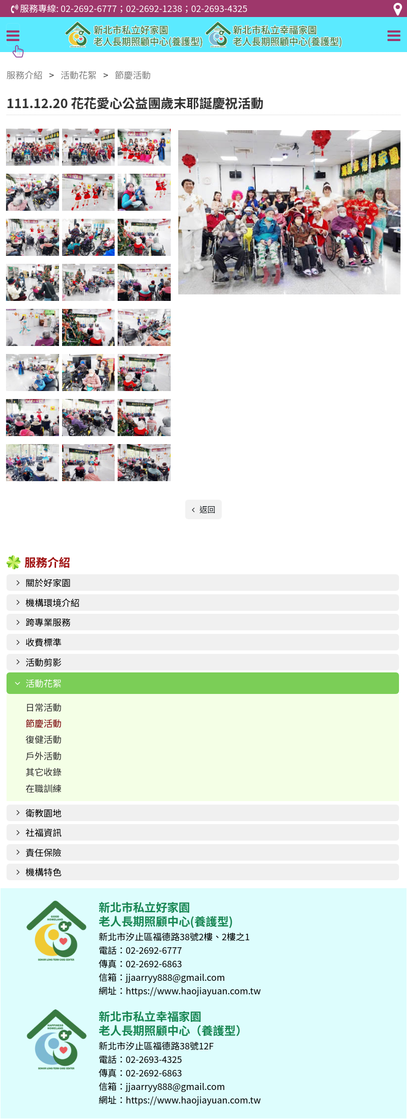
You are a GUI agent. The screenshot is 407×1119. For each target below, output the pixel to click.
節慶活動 (44, 722)
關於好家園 (48, 582)
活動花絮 (44, 682)
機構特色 (44, 871)
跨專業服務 (48, 621)
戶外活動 (44, 755)
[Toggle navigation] (13, 34)
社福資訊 (44, 832)
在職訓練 (44, 788)
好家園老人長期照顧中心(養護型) (203, 34)
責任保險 (44, 852)
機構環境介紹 (53, 602)
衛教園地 (44, 812)
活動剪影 (44, 661)
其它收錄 (44, 771)
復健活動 (44, 738)
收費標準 (44, 641)
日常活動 (44, 706)
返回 (207, 509)
